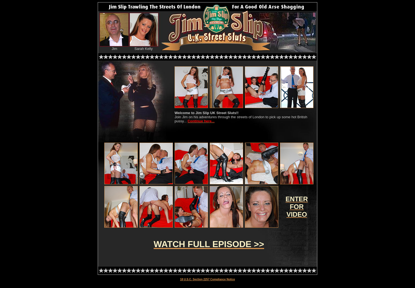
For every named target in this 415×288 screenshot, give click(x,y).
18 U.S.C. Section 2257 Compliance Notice (207, 279)
